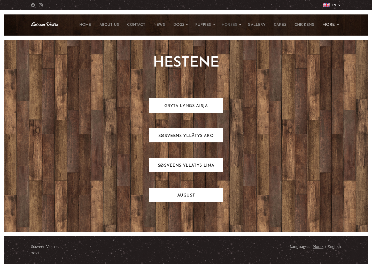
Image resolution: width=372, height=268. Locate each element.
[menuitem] (100, 25)
